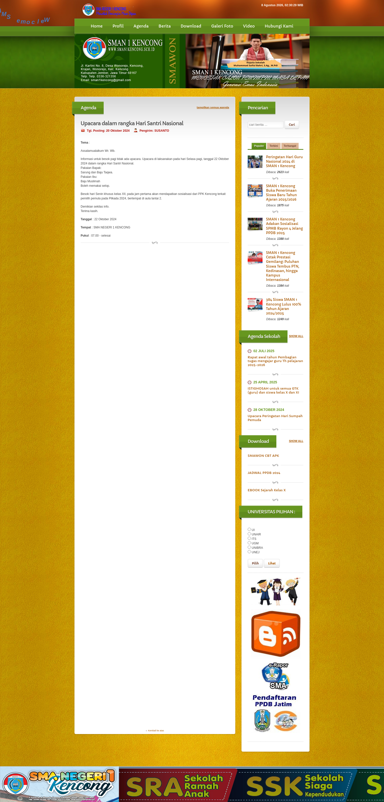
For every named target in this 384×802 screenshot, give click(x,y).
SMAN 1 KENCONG (112, 794)
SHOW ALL (296, 318)
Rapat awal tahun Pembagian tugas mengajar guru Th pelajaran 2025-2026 (275, 343)
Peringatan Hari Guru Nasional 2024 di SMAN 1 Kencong (284, 162)
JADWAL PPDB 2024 (264, 455)
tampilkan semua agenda (213, 107)
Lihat (272, 546)
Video (249, 26)
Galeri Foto (222, 26)
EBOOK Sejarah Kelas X (266, 472)
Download (191, 26)
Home (96, 26)
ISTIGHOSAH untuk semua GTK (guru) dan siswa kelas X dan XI (273, 373)
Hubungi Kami (279, 26)
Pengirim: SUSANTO (153, 130)
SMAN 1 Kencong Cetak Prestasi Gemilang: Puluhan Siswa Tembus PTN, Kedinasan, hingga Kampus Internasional (283, 257)
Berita (165, 26)
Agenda (141, 26)
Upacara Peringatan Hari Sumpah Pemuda (275, 400)
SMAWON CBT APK (263, 438)
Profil (118, 26)
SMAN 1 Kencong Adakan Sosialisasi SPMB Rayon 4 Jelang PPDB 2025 (282, 222)
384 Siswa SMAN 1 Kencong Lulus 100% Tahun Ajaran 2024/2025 (284, 291)
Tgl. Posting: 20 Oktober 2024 (108, 130)
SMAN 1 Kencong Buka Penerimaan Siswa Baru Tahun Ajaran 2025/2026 (284, 190)
